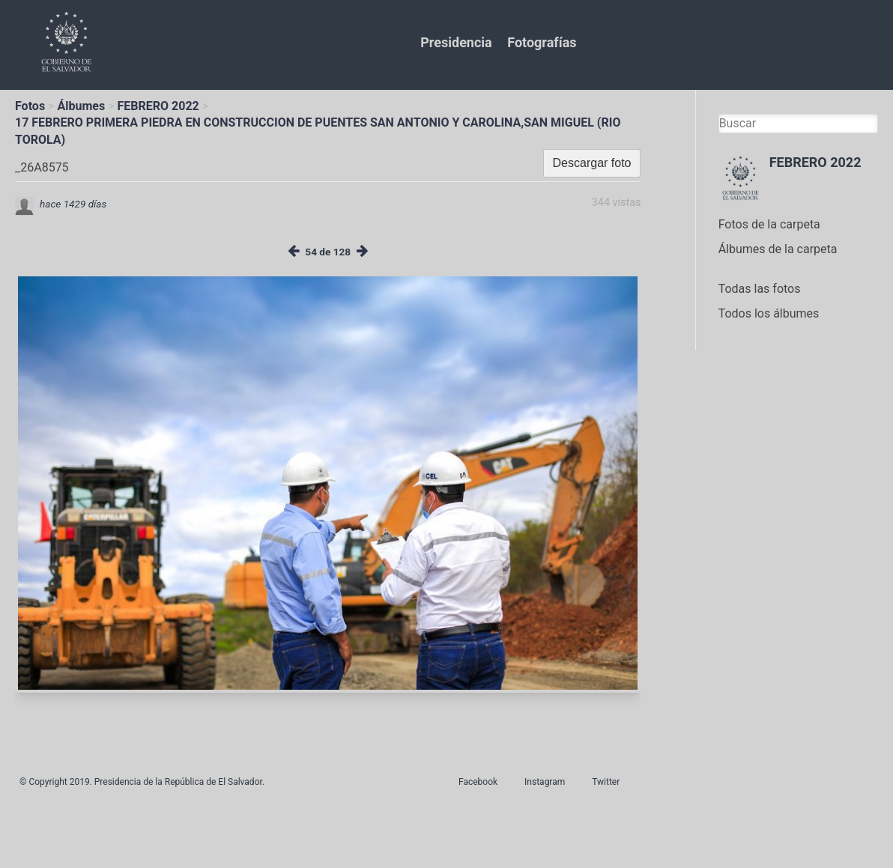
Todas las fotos (759, 289)
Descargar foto (592, 163)
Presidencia (455, 42)
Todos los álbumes (769, 313)
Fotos (30, 106)
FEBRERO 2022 (158, 106)
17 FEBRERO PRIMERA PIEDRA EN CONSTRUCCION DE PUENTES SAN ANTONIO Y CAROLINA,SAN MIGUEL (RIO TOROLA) (317, 130)
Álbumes (81, 106)
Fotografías (541, 42)
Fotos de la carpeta (769, 224)
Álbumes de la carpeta (778, 249)
